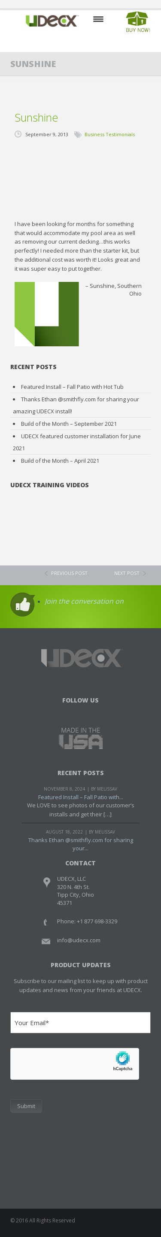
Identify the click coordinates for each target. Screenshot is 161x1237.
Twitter (80, 711)
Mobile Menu (98, 19)
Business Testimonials (110, 134)
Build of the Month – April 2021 (60, 460)
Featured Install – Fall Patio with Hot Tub (72, 387)
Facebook (62, 711)
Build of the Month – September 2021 (69, 424)
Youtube (98, 711)
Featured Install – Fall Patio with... (80, 797)
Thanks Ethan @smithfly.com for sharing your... (80, 844)
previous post (69, 573)
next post (127, 573)
